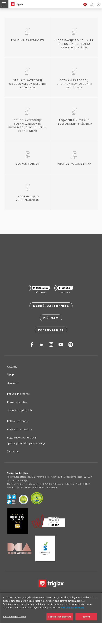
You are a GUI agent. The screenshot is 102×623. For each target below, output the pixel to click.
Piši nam (51, 318)
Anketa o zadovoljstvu (20, 429)
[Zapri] (96, 602)
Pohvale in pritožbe (18, 393)
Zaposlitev (13, 451)
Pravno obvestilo (17, 402)
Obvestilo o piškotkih (19, 410)
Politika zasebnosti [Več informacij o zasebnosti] (72, 611)
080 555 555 (40, 288)
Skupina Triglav (17, 473)
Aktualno (12, 366)
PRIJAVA (97, 4)
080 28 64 (64, 288)
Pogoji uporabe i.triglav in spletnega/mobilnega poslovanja (26, 440)
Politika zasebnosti (18, 421)
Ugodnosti (13, 383)
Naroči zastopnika (51, 306)
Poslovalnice (51, 330)
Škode (10, 374)
